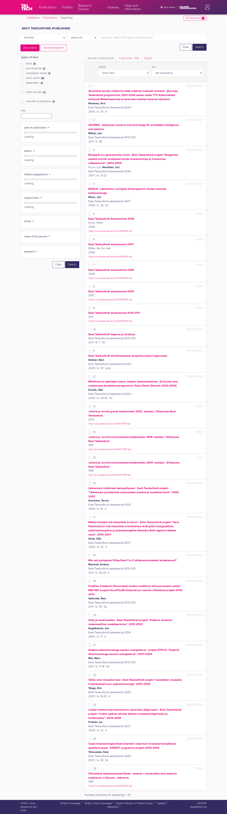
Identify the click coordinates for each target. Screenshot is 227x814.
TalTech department (37, 174)
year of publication (37, 127)
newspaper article (38, 73)
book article (35, 78)
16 (94, 483)
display (102, 67)
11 (94, 351)
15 (94, 457)
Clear (186, 47)
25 (94, 768)
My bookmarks (195, 18)
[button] (206, 7)
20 (94, 615)
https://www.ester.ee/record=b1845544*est (110, 231)
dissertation (34, 83)
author (29, 151)
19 (94, 581)
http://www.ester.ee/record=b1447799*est (109, 423)
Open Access (36, 92)
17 (94, 517)
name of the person (37, 236)
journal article (36, 68)
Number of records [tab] (101, 58)
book (31, 63)
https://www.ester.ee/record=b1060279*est (110, 785)
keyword (31, 251)
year (23, 110)
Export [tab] (148, 58)
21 (94, 645)
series (29, 221)
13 (94, 406)
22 (94, 675)
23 (94, 704)
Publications (50, 17)
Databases (33, 17)
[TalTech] (26, 7)
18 (94, 555)
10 (94, 329)
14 (94, 432)
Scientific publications (40, 101)
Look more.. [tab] (129, 58)
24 (94, 738)
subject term (33, 198)
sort (154, 67)
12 (94, 376)
